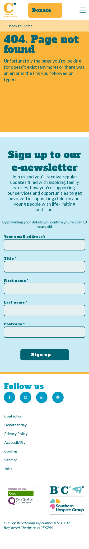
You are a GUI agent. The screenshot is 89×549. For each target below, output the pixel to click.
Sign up (41, 355)
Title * (10, 258)
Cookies (11, 451)
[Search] (72, 10)
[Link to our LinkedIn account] (41, 397)
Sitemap (11, 460)
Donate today (15, 424)
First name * (16, 280)
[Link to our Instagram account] (25, 397)
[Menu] (83, 10)
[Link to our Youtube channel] (58, 397)
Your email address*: (24, 236)
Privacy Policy (16, 433)
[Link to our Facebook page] (9, 397)
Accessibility (14, 442)
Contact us (13, 416)
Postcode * (14, 324)
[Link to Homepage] (10, 10)
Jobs (8, 468)
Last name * (15, 302)
